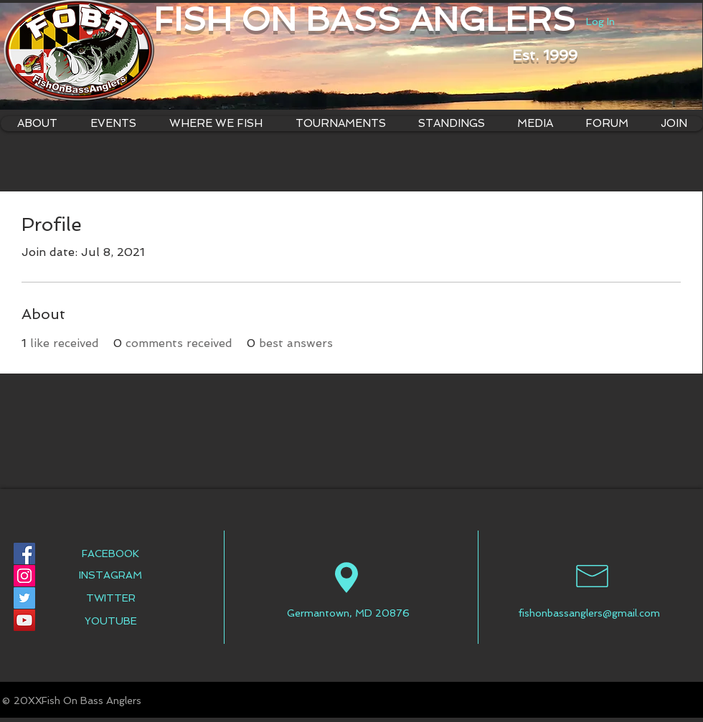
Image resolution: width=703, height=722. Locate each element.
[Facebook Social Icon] (24, 553)
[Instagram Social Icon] (24, 575)
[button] (215, 123)
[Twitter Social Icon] (24, 598)
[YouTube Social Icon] (24, 620)
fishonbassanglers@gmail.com (589, 613)
